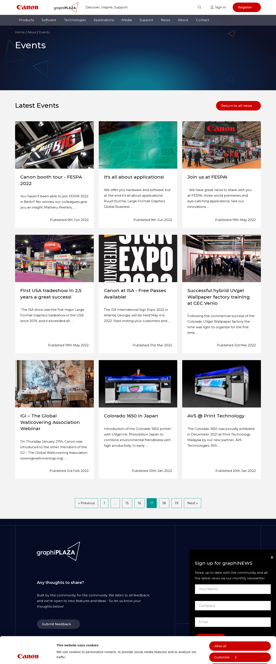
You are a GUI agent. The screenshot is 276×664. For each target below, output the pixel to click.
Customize (225, 632)
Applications (104, 20)
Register (245, 7)
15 (127, 503)
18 (164, 503)
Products (26, 20)
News (165, 20)
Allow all (220, 621)
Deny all (220, 654)
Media (127, 20)
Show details (66, 643)
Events (44, 32)
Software (49, 20)
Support (146, 20)
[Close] (272, 557)
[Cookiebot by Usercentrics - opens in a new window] (28, 655)
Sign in (218, 7)
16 (139, 503)
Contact (202, 20)
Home (20, 32)
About (183, 20)
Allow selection (225, 643)
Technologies (75, 20)
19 (176, 503)
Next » (192, 503)
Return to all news (236, 106)
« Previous (86, 503)
